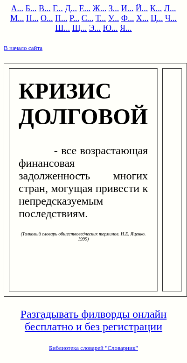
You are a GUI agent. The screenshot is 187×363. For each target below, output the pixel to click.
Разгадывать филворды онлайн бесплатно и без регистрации (94, 320)
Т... (101, 18)
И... (127, 8)
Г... (58, 8)
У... (113, 18)
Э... (95, 28)
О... (47, 18)
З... (114, 8)
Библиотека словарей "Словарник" (93, 347)
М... (17, 18)
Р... (74, 18)
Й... (142, 8)
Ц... (157, 18)
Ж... (100, 8)
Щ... (79, 28)
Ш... (62, 28)
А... (17, 8)
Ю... (110, 28)
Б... (31, 8)
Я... (126, 28)
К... (156, 8)
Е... (85, 8)
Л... (170, 8)
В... (45, 8)
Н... (32, 18)
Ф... (127, 18)
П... (61, 18)
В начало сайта (23, 47)
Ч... (171, 18)
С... (88, 18)
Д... (71, 8)
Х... (142, 18)
